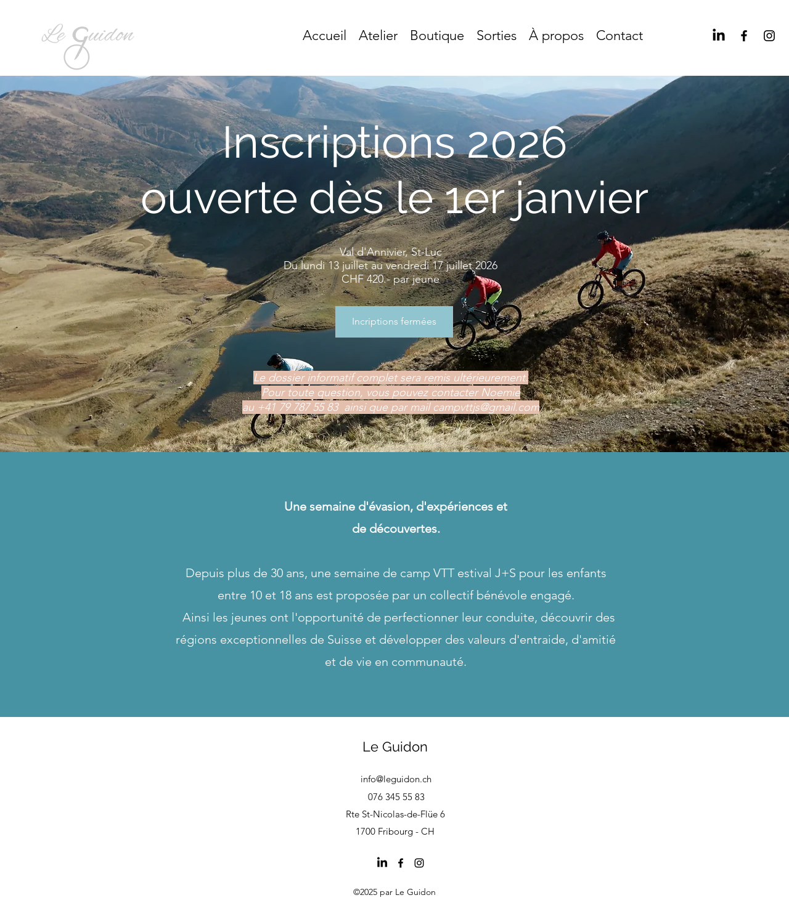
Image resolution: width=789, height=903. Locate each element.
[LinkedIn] (718, 35)
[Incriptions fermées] (394, 322)
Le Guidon (395, 747)
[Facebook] (744, 35)
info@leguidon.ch (396, 779)
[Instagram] (769, 35)
